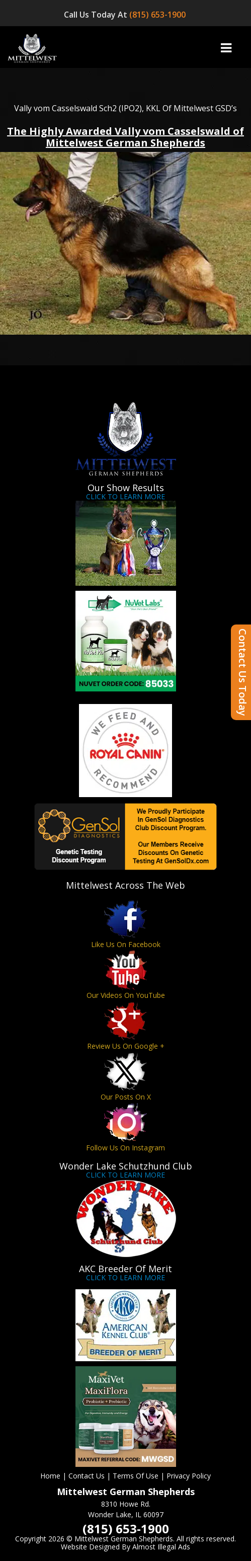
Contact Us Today (242, 672)
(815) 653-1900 (158, 14)
